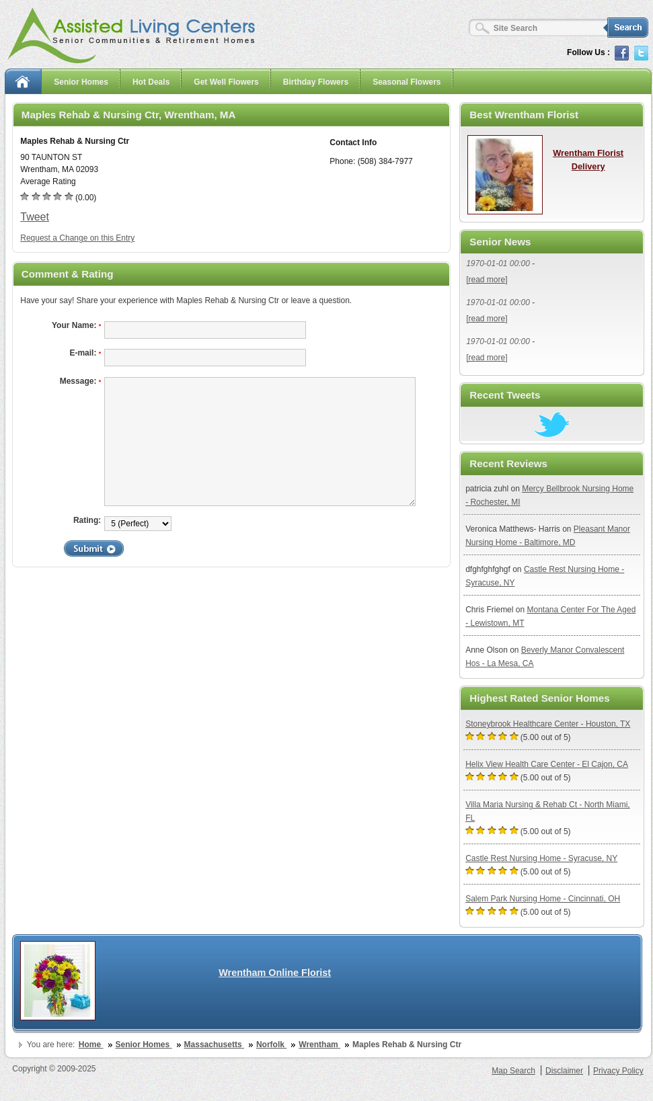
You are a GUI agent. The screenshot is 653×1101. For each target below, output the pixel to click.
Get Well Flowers (226, 82)
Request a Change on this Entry (77, 238)
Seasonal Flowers (406, 82)
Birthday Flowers (315, 82)
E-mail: (85, 353)
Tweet (34, 216)
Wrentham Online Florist (275, 972)
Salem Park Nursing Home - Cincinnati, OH (542, 898)
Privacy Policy (618, 1070)
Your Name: (76, 325)
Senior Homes (81, 82)
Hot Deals (150, 82)
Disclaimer (564, 1070)
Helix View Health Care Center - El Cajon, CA (546, 764)
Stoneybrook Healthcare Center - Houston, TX (547, 724)
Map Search (513, 1070)
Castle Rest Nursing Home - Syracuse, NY (541, 858)
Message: (81, 381)
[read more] (486, 279)
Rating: (87, 520)
